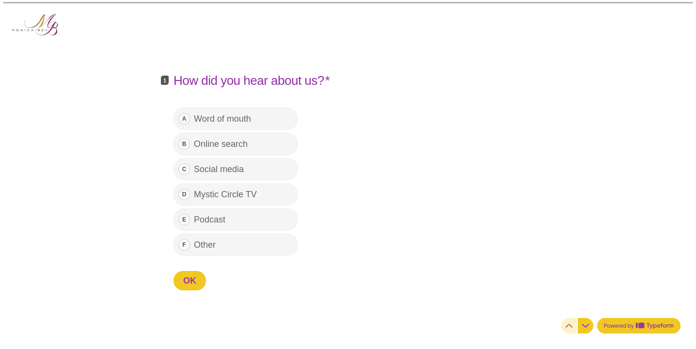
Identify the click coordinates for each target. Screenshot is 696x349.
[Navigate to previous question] (569, 325)
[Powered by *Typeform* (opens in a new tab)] (638, 325)
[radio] (236, 118)
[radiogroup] (236, 181)
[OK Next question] (190, 280)
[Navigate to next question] (585, 325)
